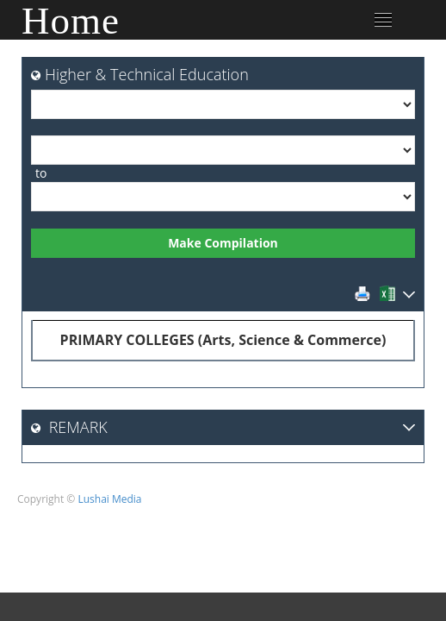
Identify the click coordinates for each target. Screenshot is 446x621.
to (40, 173)
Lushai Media (109, 499)
